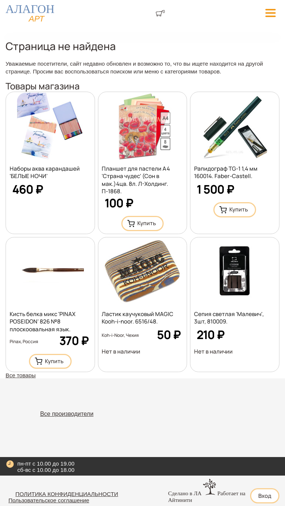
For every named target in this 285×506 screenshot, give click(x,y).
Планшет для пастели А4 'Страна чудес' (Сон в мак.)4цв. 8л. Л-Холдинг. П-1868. (136, 180)
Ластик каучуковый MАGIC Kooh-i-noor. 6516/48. (137, 317)
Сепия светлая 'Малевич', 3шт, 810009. (229, 317)
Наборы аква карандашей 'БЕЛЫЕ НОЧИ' (45, 172)
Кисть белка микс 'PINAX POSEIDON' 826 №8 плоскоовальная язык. (42, 321)
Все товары (21, 375)
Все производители (67, 414)
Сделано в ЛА (185, 493)
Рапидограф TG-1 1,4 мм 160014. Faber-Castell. (226, 172)
